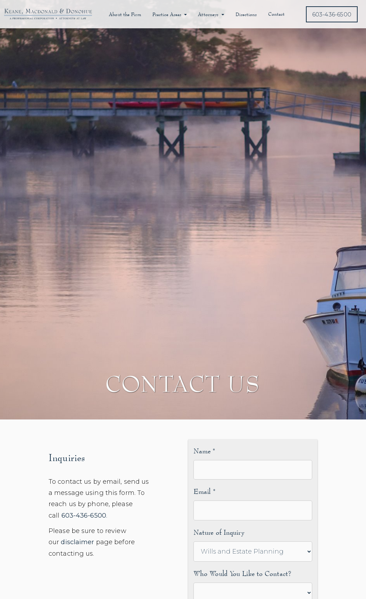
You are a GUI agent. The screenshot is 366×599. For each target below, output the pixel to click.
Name (204, 450)
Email (204, 491)
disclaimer (77, 542)
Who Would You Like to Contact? (242, 573)
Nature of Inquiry (218, 532)
